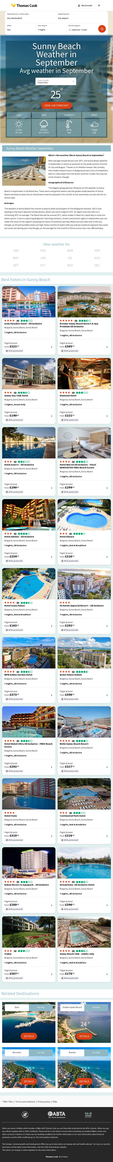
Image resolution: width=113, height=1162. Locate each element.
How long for (42, 26)
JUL (70, 258)
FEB (43, 250)
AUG (97, 258)
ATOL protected (14, 351)
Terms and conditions (25, 1101)
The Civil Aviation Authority (47, 1137)
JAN (15, 250)
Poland (65, 1156)
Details (29, 1036)
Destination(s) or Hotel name (17, 14)
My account (84, 5)
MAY (16, 258)
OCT (43, 265)
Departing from (63, 14)
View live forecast (56, 105)
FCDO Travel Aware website (55, 1147)
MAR (70, 250)
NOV (70, 265)
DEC (97, 265)
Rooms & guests (74, 26)
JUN (43, 258)
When (9, 26)
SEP (15, 265)
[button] (55, 81)
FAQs (55, 1101)
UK (60, 1156)
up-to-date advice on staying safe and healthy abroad (70, 1144)
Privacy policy (44, 1101)
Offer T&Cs (8, 1101)
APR (97, 250)
